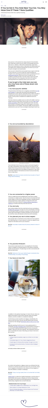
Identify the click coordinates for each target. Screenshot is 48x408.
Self (5, 5)
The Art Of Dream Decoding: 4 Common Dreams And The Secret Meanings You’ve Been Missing (24, 390)
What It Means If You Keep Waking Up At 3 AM (20, 387)
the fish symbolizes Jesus (20, 326)
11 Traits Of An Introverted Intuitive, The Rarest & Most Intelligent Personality (24, 345)
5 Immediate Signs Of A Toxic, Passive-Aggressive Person (22, 340)
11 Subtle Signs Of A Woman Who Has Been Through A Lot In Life (24, 342)
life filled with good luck (13, 209)
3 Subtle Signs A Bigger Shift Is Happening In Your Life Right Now (24, 385)
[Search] (43, 2)
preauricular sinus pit (13, 75)
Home (2, 5)
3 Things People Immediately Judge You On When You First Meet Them (24, 338)
